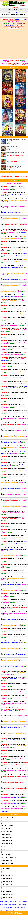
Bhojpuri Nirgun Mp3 (6, 860)
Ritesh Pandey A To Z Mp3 (7, 826)
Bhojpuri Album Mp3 (6, 831)
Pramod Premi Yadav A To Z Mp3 (9, 823)
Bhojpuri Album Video (7, 878)
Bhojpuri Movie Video (7, 875)
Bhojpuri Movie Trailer (7, 872)
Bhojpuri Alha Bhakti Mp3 (7, 852)
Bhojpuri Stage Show (6, 898)
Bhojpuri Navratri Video (7, 891)
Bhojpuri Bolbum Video (7, 888)
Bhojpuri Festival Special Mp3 (8, 849)
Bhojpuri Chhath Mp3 (6, 846)
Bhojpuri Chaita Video (7, 885)
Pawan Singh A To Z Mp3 (7, 817)
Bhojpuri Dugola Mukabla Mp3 (8, 857)
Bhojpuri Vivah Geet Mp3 (7, 854)
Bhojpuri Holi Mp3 (5, 834)
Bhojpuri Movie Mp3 (6, 828)
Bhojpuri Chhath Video (7, 894)
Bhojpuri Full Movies (6, 869)
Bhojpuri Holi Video (6, 882)
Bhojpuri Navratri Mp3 (6, 843)
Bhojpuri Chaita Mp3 (6, 837)
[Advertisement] (14, 43)
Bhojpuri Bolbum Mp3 (6, 840)
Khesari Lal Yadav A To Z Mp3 (8, 820)
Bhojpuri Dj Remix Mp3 (7, 863)
